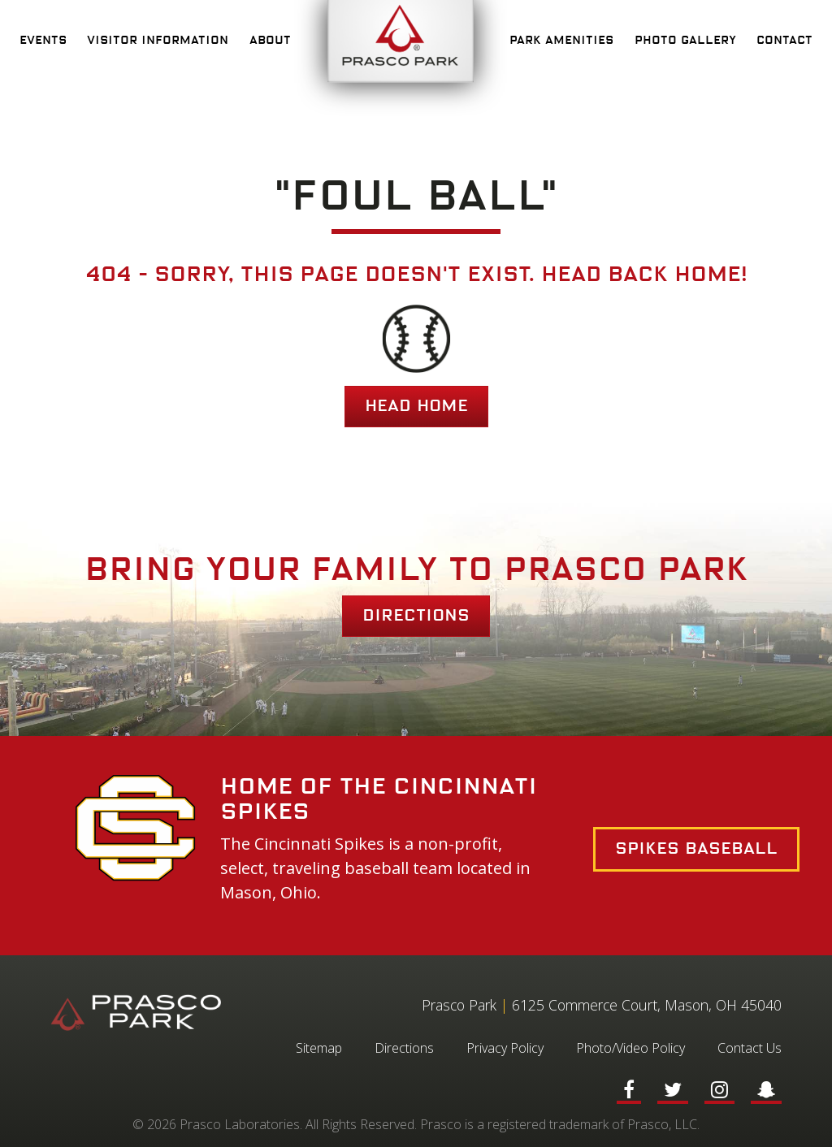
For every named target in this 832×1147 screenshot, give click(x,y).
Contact (784, 40)
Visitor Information (157, 40)
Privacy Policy (505, 1048)
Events (43, 40)
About (270, 40)
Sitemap (319, 1048)
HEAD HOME (416, 406)
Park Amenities (561, 40)
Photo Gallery (685, 40)
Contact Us (749, 1048)
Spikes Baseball (696, 849)
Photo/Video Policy (630, 1048)
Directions (416, 616)
